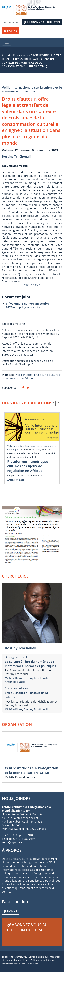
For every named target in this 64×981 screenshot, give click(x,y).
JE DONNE (10, 30)
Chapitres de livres (16, 688)
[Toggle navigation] (6, 42)
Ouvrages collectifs (16, 657)
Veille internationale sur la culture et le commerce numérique (32, 89)
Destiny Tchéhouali (16, 156)
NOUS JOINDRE (16, 798)
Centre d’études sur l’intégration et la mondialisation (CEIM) (31, 770)
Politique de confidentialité (43, 959)
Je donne (10, 911)
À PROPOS (11, 850)
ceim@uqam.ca (12, 842)
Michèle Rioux (13, 678)
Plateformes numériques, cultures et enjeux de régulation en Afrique (28, 466)
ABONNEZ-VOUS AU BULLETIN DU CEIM (27, 927)
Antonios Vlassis (15, 479)
